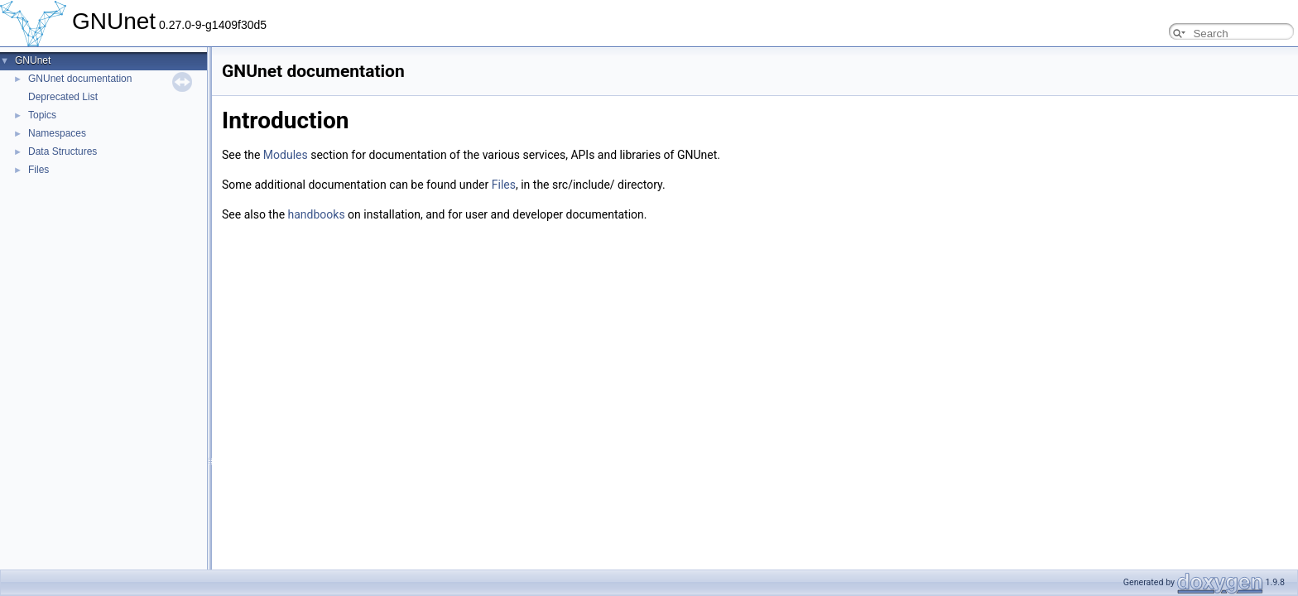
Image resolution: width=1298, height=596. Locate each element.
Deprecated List (63, 97)
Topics (42, 115)
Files (38, 169)
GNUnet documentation (80, 78)
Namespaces (57, 133)
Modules (285, 154)
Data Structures (62, 151)
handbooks (316, 214)
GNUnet (32, 60)
